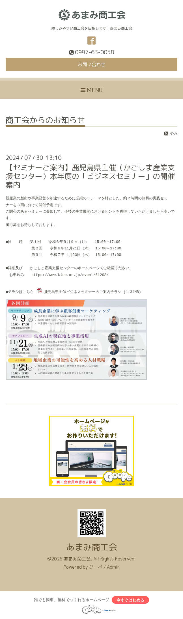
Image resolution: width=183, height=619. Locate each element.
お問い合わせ (91, 64)
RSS (170, 133)
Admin (113, 566)
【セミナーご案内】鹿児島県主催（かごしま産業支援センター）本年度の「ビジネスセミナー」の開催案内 (90, 176)
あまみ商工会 (91, 547)
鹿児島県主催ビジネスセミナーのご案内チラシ (82, 291)
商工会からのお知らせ (45, 121)
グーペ (95, 566)
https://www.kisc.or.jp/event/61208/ (70, 274)
